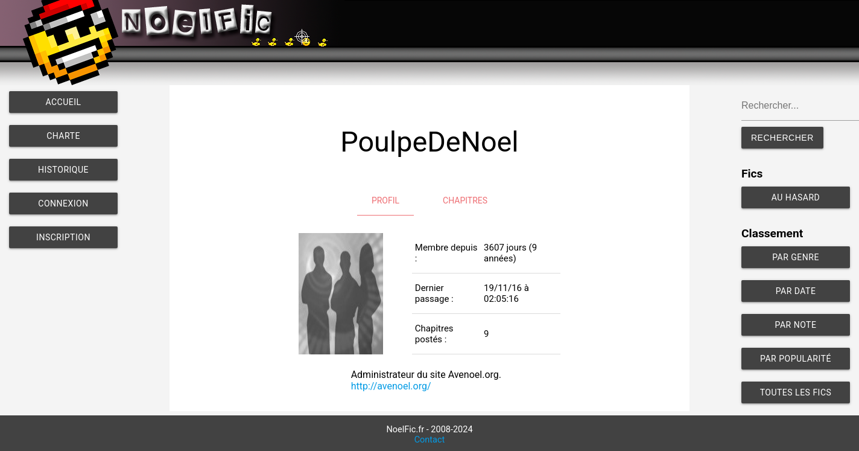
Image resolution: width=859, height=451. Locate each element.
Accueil (63, 102)
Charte (63, 136)
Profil (385, 200)
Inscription (63, 237)
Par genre (795, 257)
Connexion (63, 203)
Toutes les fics (796, 392)
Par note (796, 325)
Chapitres (465, 200)
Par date (796, 291)
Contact (429, 440)
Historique (63, 169)
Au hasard (796, 197)
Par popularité (795, 358)
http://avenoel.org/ (391, 386)
